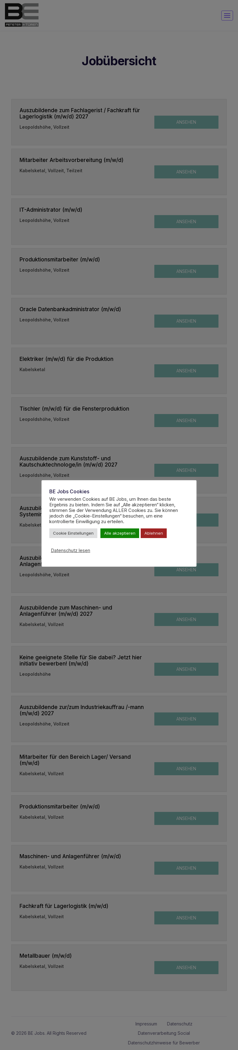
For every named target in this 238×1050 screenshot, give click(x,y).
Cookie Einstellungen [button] (73, 533)
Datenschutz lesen (70, 550)
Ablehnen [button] (153, 533)
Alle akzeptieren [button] (119, 533)
